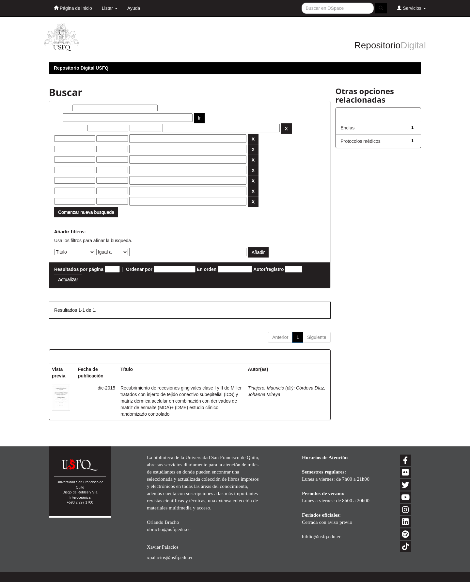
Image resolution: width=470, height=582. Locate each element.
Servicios (411, 8)
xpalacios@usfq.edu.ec (170, 557)
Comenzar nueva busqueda (86, 212)
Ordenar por (139, 269)
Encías (348, 127)
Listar (110, 8)
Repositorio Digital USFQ (81, 68)
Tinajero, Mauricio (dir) (270, 388)
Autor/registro (268, 269)
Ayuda (133, 8)
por (58, 117)
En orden (207, 269)
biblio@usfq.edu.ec (321, 536)
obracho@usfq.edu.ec (169, 529)
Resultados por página (78, 269)
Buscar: (62, 107)
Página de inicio (73, 8)
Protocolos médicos (361, 141)
